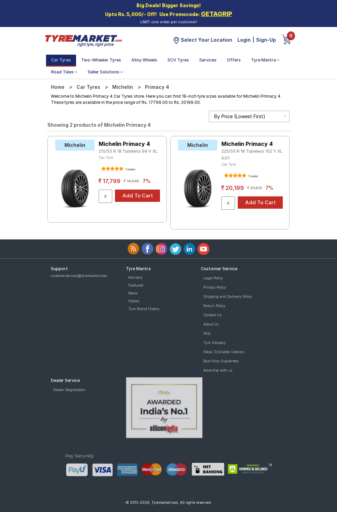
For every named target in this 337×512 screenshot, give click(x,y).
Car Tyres (61, 60)
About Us (210, 324)
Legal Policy (213, 278)
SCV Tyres (178, 60)
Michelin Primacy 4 (124, 143)
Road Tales (64, 71)
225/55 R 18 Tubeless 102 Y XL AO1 (251, 155)
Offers (234, 60)
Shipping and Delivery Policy (227, 296)
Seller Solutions (105, 71)
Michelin (122, 87)
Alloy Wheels (144, 60)
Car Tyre (106, 157)
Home (57, 87)
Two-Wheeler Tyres (101, 60)
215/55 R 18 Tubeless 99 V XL (128, 151)
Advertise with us (217, 370)
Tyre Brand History (144, 309)
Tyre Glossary (214, 343)
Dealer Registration (69, 390)
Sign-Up (266, 40)
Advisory (135, 277)
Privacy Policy (214, 287)
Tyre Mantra (265, 60)
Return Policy (214, 306)
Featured (135, 285)
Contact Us (212, 315)
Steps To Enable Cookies (223, 352)
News (132, 293)
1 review (129, 169)
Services (208, 60)
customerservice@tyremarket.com (79, 276)
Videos (133, 301)
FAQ (206, 333)
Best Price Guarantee (221, 361)
